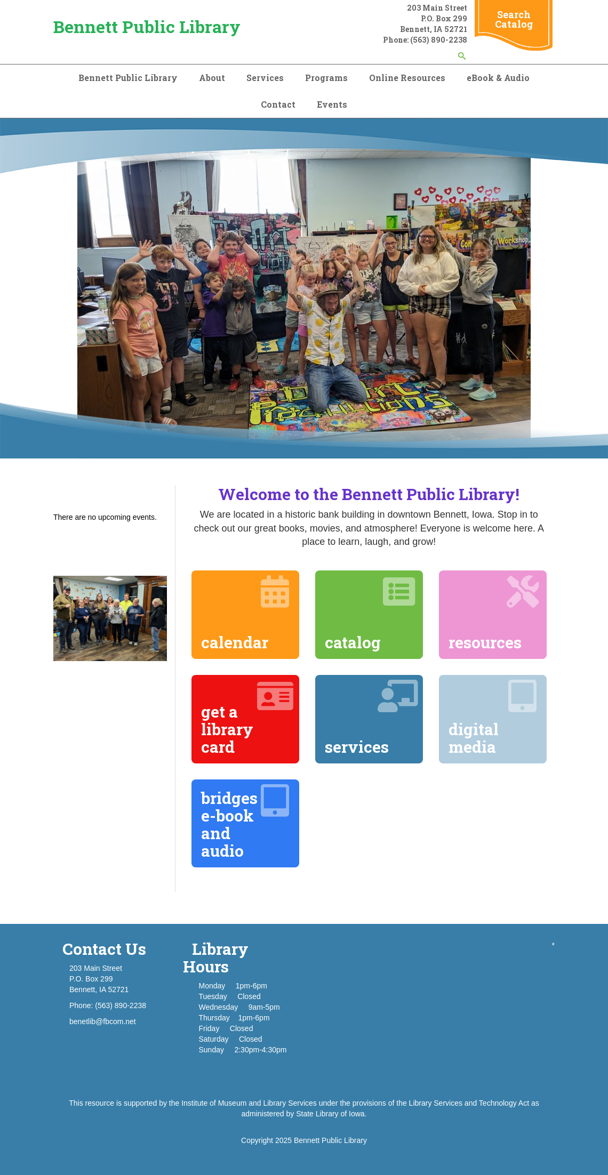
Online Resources (407, 77)
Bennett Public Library (147, 26)
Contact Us (104, 948)
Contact (278, 104)
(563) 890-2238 (438, 40)
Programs (326, 77)
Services (265, 77)
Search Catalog (514, 19)
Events (332, 104)
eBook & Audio (498, 77)
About (212, 77)
